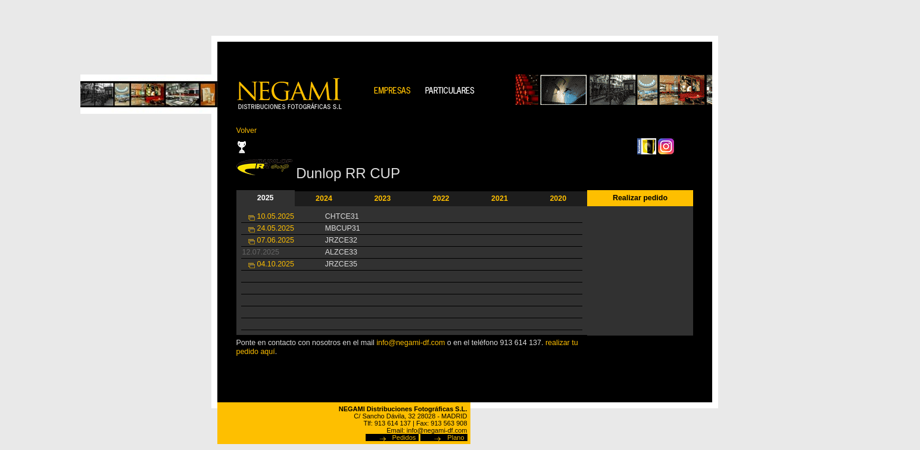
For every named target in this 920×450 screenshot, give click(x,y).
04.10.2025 (275, 264)
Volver (246, 130)
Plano (455, 437)
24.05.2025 (275, 228)
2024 (324, 198)
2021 (499, 198)
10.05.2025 (275, 216)
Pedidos (404, 437)
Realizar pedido (640, 198)
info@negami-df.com (410, 343)
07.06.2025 (275, 240)
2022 (441, 198)
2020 (558, 198)
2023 (382, 198)
